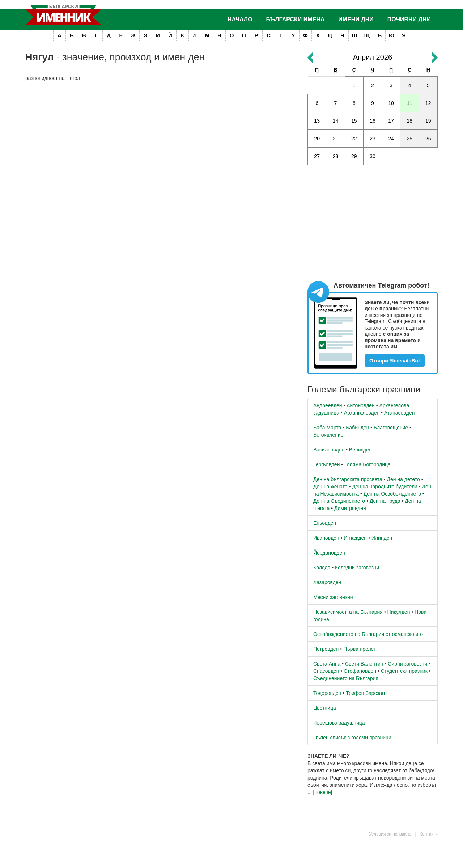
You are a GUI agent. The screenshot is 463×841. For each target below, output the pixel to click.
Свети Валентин (364, 664)
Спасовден (326, 671)
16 (372, 121)
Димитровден (350, 508)
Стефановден (360, 671)
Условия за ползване (390, 834)
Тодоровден (327, 693)
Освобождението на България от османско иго (368, 634)
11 (410, 103)
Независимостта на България (348, 612)
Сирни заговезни (407, 664)
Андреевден (327, 405)
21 (336, 138)
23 (372, 138)
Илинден (381, 538)
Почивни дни (409, 19)
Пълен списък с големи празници (352, 737)
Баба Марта (327, 427)
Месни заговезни (333, 597)
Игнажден (355, 538)
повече (322, 792)
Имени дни (355, 19)
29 (354, 156)
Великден (360, 450)
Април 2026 (372, 57)
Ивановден (326, 538)
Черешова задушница (339, 723)
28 (336, 156)
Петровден (326, 649)
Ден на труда (385, 501)
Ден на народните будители (384, 486)
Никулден (398, 612)
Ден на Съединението (339, 501)
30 (372, 156)
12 (428, 103)
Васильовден (328, 450)
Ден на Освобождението (392, 494)
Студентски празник (404, 671)
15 (354, 121)
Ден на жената (330, 486)
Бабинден (357, 427)
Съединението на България (345, 678)
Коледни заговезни (357, 567)
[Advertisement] (161, 139)
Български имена (295, 19)
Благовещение (391, 427)
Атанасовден (399, 413)
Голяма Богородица (367, 464)
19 (428, 121)
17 (391, 121)
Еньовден (324, 523)
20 (317, 138)
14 (336, 121)
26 (428, 138)
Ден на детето (403, 479)
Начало (240, 19)
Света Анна (326, 664)
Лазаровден (327, 582)
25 (410, 138)
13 (317, 121)
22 (354, 138)
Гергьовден (326, 464)
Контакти (429, 834)
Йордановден (329, 553)
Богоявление (328, 435)
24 (391, 138)
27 (317, 156)
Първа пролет (359, 649)
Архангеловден (362, 413)
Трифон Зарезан (365, 693)
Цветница (324, 708)
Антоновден (361, 405)
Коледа (321, 567)
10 (391, 103)
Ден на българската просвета (347, 479)
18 (410, 121)
